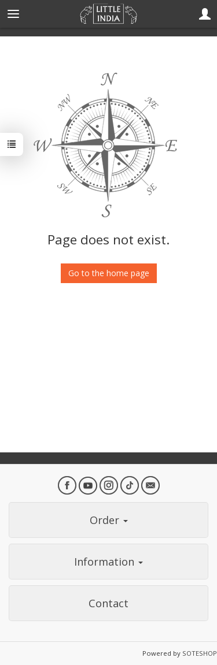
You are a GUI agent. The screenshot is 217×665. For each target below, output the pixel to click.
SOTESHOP (199, 653)
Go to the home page (108, 273)
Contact (108, 603)
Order (109, 520)
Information (108, 562)
